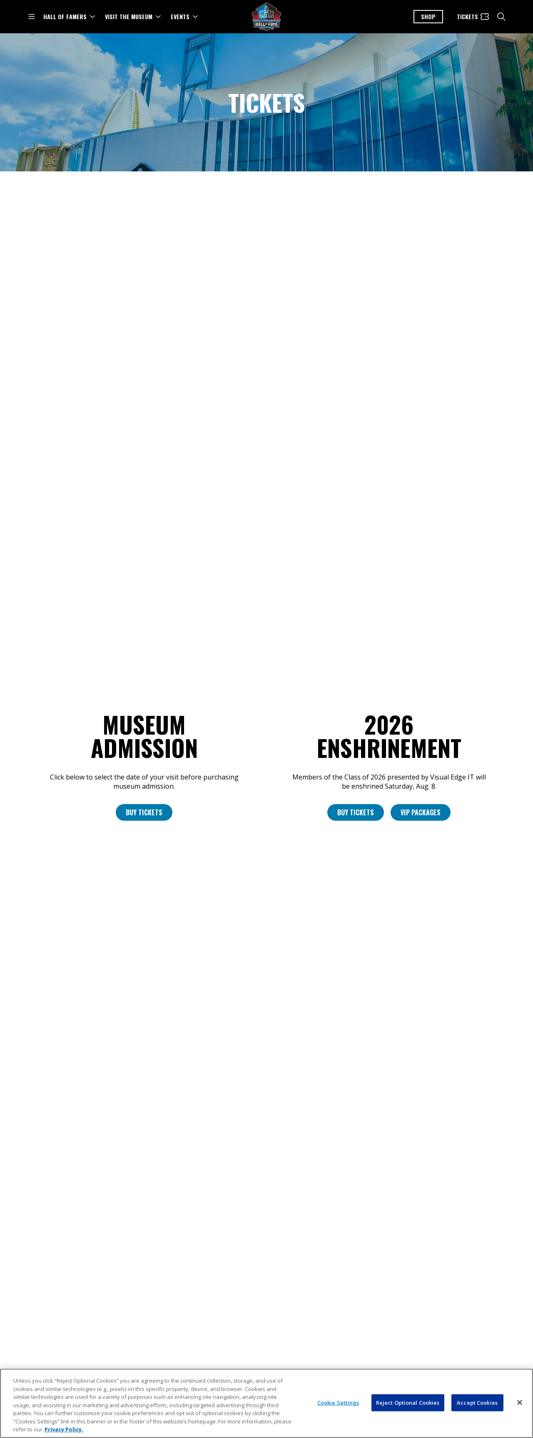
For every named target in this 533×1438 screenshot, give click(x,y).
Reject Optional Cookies (408, 1417)
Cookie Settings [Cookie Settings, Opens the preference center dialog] (338, 1417)
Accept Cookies (477, 1417)
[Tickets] (473, 17)
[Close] (520, 1417)
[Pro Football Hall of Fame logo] (266, 17)
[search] (501, 17)
